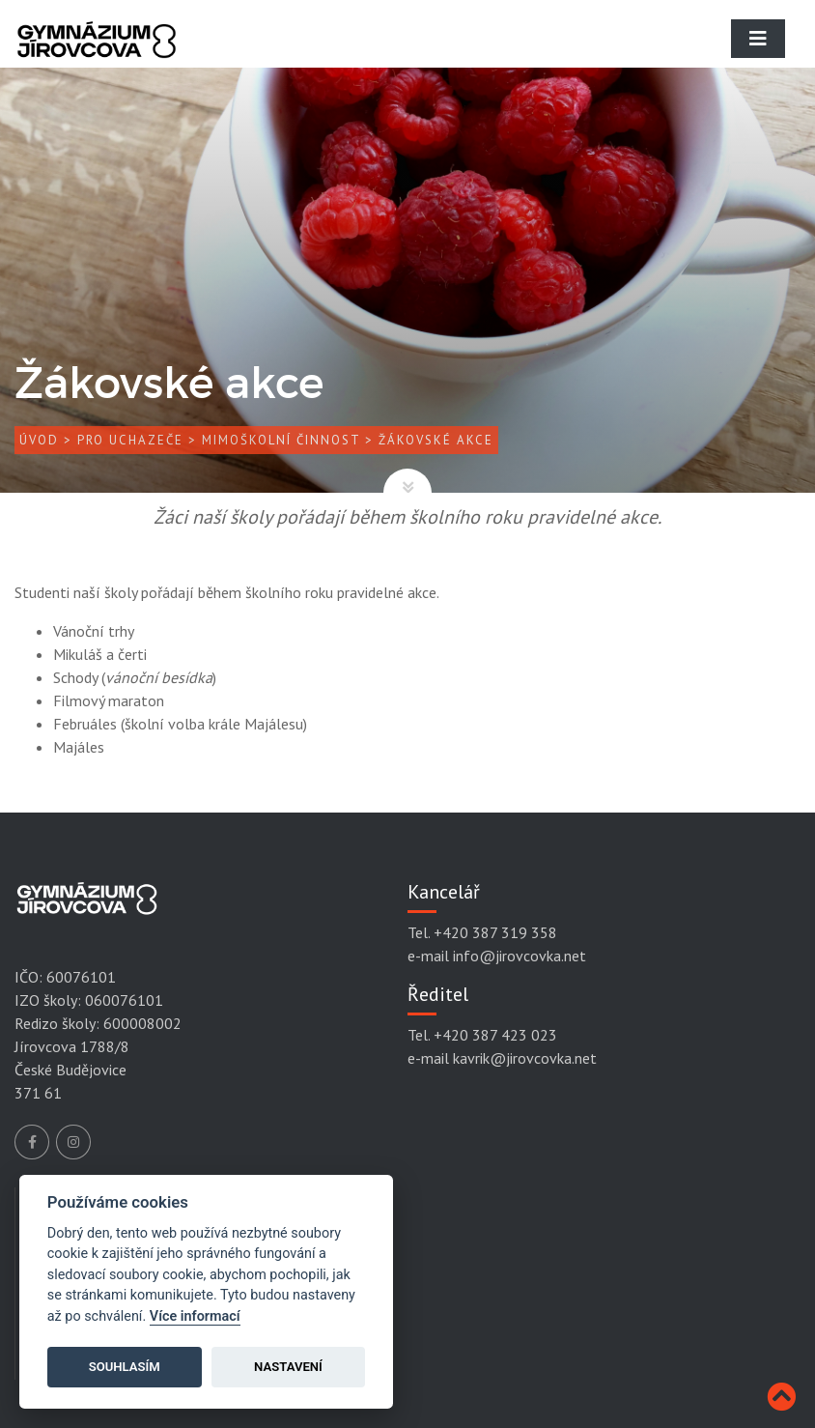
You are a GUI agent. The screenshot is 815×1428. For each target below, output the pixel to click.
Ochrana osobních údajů (122, 1261)
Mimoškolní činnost (281, 440)
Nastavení (288, 1366)
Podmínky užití (92, 1290)
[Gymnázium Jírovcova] (96, 53)
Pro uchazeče (130, 440)
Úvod (39, 440)
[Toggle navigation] (758, 38)
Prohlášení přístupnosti (120, 1320)
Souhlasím (124, 1366)
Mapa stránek (88, 1349)
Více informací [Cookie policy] (195, 1316)
